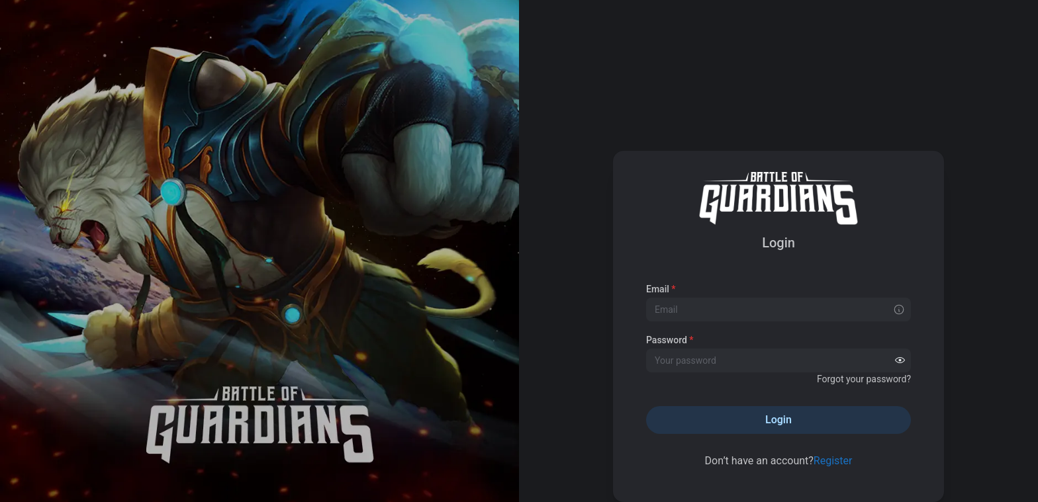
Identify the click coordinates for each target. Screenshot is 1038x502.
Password (670, 340)
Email (660, 289)
